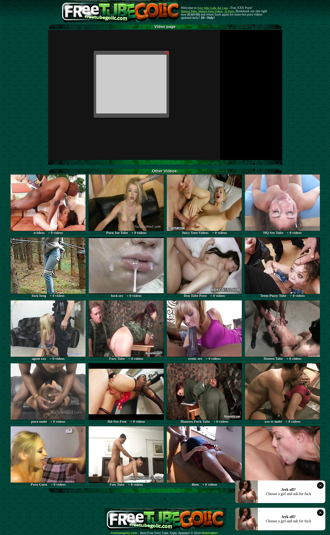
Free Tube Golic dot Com (212, 8)
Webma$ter (209, 533)
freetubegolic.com (124, 533)
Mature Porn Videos (210, 11)
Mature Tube (189, 11)
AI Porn (229, 11)
